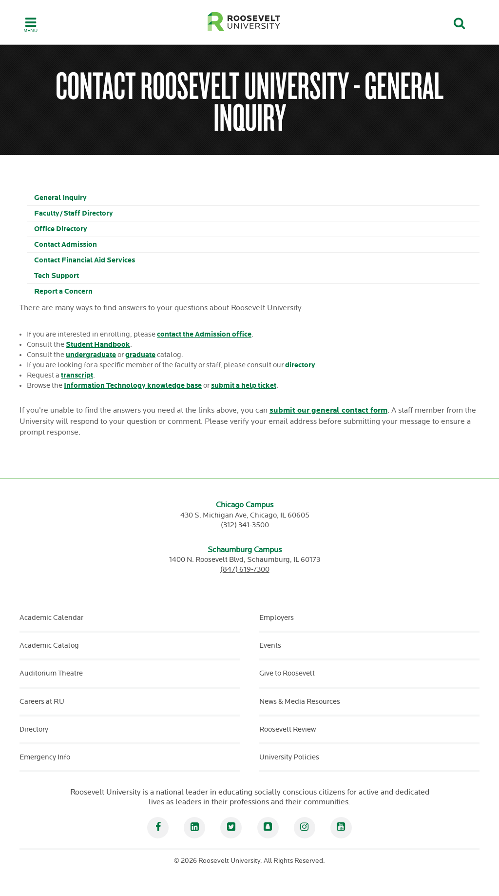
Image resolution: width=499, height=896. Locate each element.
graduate (140, 354)
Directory (33, 729)
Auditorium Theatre (51, 673)
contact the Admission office (204, 334)
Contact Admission (65, 244)
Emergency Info (44, 757)
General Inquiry (60, 197)
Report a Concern (63, 291)
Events (270, 645)
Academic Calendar (51, 618)
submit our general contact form (328, 410)
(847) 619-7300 (244, 569)
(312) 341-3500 (245, 525)
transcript (77, 375)
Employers (276, 618)
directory (300, 365)
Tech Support (56, 275)
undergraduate (91, 354)
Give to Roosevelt (287, 673)
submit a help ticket (243, 385)
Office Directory (60, 229)
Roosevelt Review (287, 729)
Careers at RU (41, 701)
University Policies (289, 757)
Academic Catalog (49, 645)
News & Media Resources (299, 701)
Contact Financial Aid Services (84, 260)
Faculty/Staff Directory (73, 213)
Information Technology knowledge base (133, 385)
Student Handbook (98, 344)
